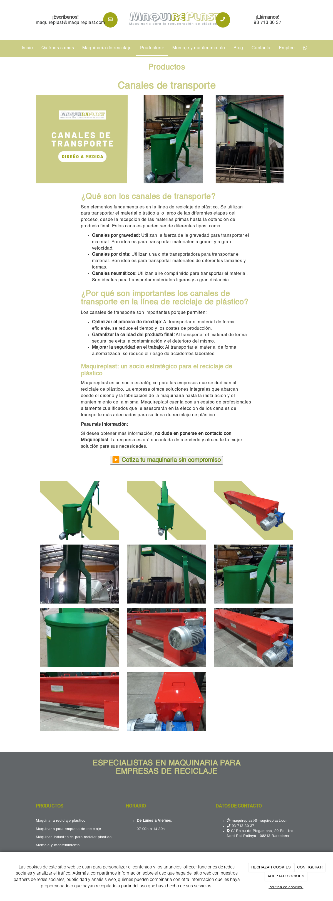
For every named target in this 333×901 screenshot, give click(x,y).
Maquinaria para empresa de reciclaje (68, 829)
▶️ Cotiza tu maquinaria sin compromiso (166, 460)
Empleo (287, 48)
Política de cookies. (286, 887)
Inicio (27, 48)
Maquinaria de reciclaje (107, 48)
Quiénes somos (57, 48)
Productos (152, 48)
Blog (238, 48)
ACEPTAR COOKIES (286, 876)
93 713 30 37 (267, 23)
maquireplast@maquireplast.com (70, 23)
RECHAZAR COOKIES (271, 867)
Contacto (261, 48)
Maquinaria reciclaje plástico (61, 821)
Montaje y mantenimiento (198, 48)
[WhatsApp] (305, 48)
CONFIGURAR (309, 867)
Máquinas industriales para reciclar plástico (73, 837)
